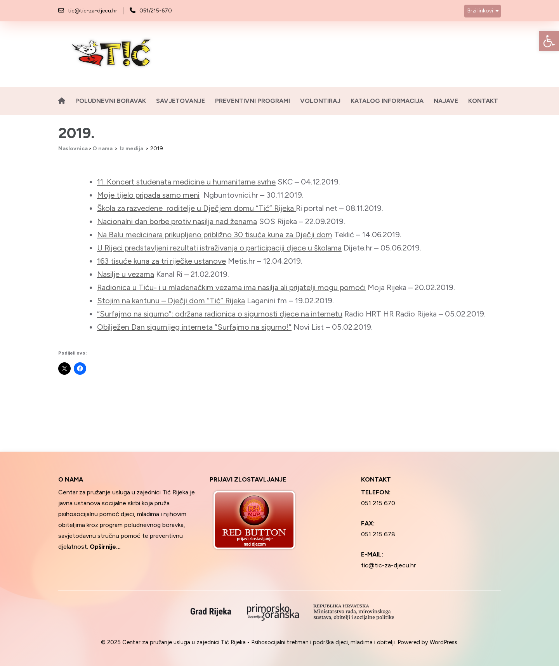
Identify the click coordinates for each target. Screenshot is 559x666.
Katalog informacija (387, 100)
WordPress (443, 642)
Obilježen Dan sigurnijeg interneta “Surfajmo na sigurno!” (194, 327)
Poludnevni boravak (110, 100)
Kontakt (483, 100)
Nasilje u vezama (125, 274)
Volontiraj (320, 100)
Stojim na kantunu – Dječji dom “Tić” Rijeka (171, 300)
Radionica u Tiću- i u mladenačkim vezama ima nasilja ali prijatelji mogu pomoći (231, 287)
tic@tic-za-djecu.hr (92, 10)
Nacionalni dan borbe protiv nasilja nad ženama (177, 221)
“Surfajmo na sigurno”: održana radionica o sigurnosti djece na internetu (219, 313)
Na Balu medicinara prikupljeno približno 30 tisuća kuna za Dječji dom (214, 234)
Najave (446, 100)
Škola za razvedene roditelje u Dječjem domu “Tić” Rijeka (196, 208)
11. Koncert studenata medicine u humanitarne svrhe (186, 181)
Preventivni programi (252, 100)
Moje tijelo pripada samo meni (148, 195)
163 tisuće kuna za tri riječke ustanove (161, 261)
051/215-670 (155, 10)
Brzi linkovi (480, 10)
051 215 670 (378, 503)
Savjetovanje (180, 100)
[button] (549, 41)
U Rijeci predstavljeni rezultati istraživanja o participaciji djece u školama (219, 247)
